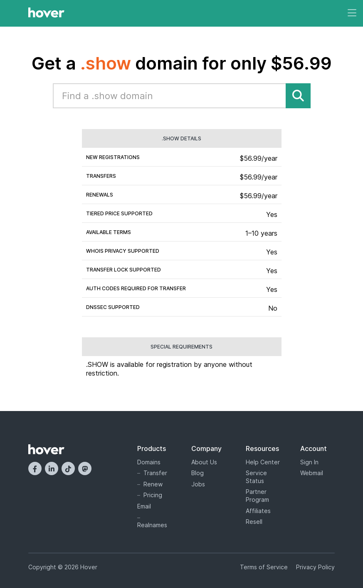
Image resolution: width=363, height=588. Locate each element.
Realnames (152, 524)
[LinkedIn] (51, 468)
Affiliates (258, 510)
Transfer (155, 472)
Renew (153, 484)
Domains (149, 462)
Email (144, 506)
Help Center (263, 462)
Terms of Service (264, 567)
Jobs (198, 484)
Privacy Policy (315, 567)
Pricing (152, 494)
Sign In (309, 462)
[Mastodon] (84, 468)
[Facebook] (35, 468)
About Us (204, 462)
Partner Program (257, 495)
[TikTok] (68, 468)
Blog (197, 472)
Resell (254, 521)
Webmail (311, 472)
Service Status (256, 476)
